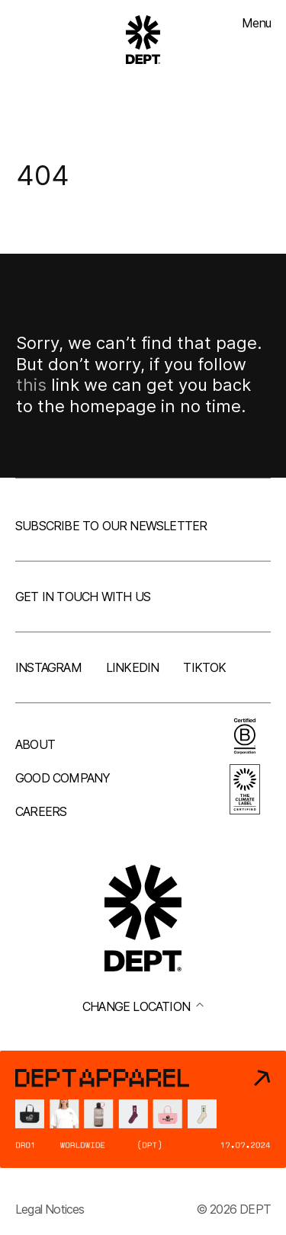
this (31, 385)
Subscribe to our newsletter (111, 525)
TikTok (204, 667)
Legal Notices (50, 1209)
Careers (40, 811)
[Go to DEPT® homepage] (143, 39)
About (35, 744)
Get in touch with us (82, 596)
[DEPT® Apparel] (143, 1109)
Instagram (48, 667)
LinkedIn (132, 667)
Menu (256, 22)
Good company (62, 777)
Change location (143, 1006)
